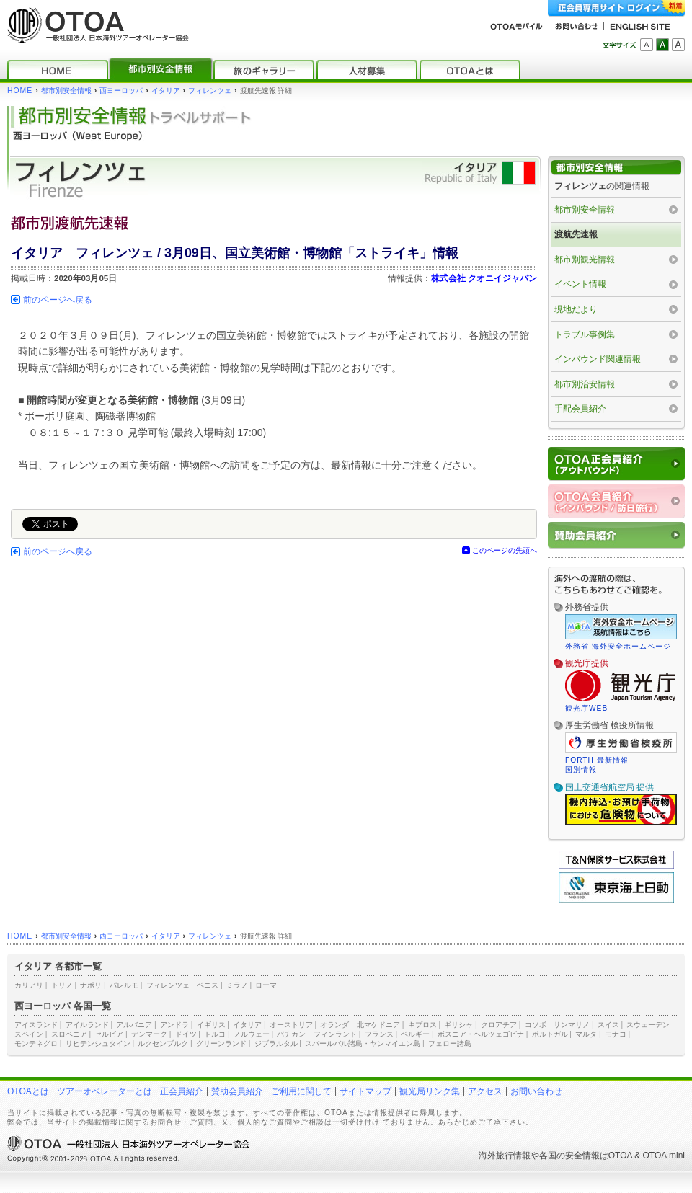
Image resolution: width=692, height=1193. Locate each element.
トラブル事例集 (584, 334)
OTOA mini (664, 1155)
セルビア (108, 1034)
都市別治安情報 (584, 384)
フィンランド (335, 1034)
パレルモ (124, 985)
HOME (19, 90)
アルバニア (134, 1025)
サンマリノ (572, 1025)
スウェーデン (648, 1025)
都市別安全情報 (66, 90)
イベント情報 (580, 284)
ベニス (207, 985)
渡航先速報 (576, 234)
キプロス (422, 1025)
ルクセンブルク (163, 1043)
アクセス (485, 1091)
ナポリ (91, 985)
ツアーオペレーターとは (104, 1091)
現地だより (576, 309)
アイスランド (36, 1025)
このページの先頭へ (504, 550)
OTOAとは (28, 1091)
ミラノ (237, 985)
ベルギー (415, 1034)
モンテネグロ (36, 1043)
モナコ (615, 1034)
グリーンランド (221, 1043)
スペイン (28, 1034)
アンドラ (174, 1025)
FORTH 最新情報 (597, 760)
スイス (608, 1025)
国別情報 (581, 769)
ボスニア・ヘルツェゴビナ (481, 1034)
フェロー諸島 (449, 1043)
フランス (379, 1034)
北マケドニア (378, 1025)
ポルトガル (550, 1034)
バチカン (291, 1034)
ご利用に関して (301, 1091)
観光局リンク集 (429, 1091)
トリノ (62, 985)
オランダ (334, 1025)
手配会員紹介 (580, 409)
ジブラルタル (276, 1043)
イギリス (211, 1025)
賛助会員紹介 (237, 1091)
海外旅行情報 (505, 1155)
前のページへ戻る (57, 300)
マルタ (586, 1034)
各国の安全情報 (569, 1155)
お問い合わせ (536, 1091)
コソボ (535, 1025)
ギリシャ (458, 1025)
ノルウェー (252, 1034)
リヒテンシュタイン (98, 1043)
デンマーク (149, 1034)
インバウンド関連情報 (597, 359)
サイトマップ (365, 1091)
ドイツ (186, 1034)
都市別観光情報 (584, 259)
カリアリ (28, 985)
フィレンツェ (209, 90)
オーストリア (291, 1025)
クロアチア (499, 1025)
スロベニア (69, 1034)
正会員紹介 (181, 1091)
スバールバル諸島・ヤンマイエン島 (362, 1043)
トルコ (215, 1034)
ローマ (266, 985)
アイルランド (87, 1025)
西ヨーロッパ (121, 90)
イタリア (165, 90)
